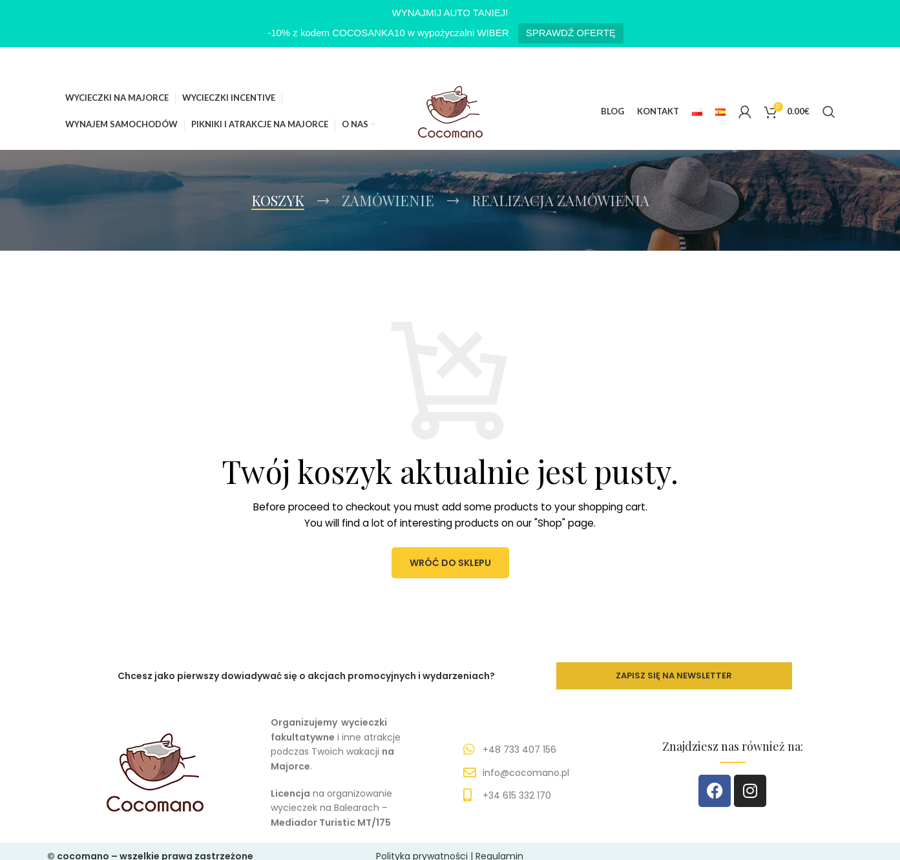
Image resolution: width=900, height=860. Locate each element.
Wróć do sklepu (450, 563)
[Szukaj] (829, 112)
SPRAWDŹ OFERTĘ (571, 32)
